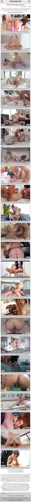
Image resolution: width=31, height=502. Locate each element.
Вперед (20, 470)
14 (16, 470)
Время (30, 6)
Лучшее (24, 6)
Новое (22, 6)
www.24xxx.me (3, 493)
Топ (27, 6)
